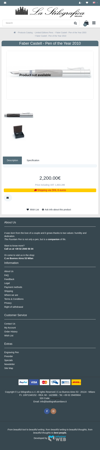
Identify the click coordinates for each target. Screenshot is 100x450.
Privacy (8, 303)
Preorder (8, 356)
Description (12, 160)
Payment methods (13, 287)
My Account (10, 327)
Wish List (33, 209)
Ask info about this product (56, 209)
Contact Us (9, 323)
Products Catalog (25, 32)
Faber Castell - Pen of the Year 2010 (50, 36)
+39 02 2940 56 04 (24, 249)
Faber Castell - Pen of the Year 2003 (71, 32)
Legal (7, 283)
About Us (8, 271)
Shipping (8, 291)
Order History (10, 331)
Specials (8, 360)
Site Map (8, 368)
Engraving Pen (11, 352)
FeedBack (9, 279)
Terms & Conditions (13, 299)
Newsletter (9, 364)
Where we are (11, 295)
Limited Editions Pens (44, 32)
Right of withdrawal (13, 307)
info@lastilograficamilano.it (53, 401)
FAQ (6, 275)
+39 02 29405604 (72, 395)
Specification (33, 160)
